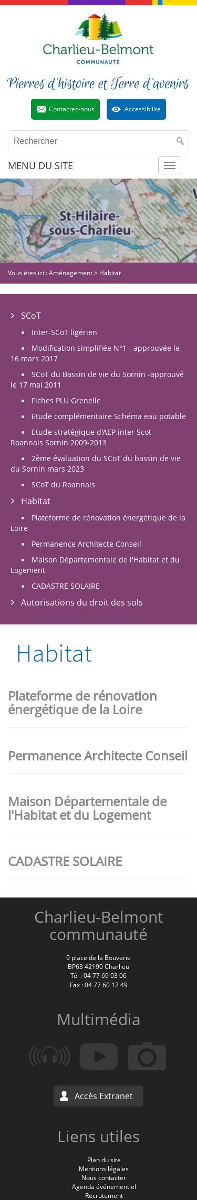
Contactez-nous (72, 109)
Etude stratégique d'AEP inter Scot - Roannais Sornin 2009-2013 (83, 437)
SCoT (31, 315)
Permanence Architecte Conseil (86, 544)
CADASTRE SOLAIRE (66, 586)
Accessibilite (143, 109)
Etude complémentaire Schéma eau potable (109, 416)
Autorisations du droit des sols (82, 602)
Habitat (35, 501)
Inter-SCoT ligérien (64, 332)
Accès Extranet (104, 1096)
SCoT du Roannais (63, 484)
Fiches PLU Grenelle (66, 400)
